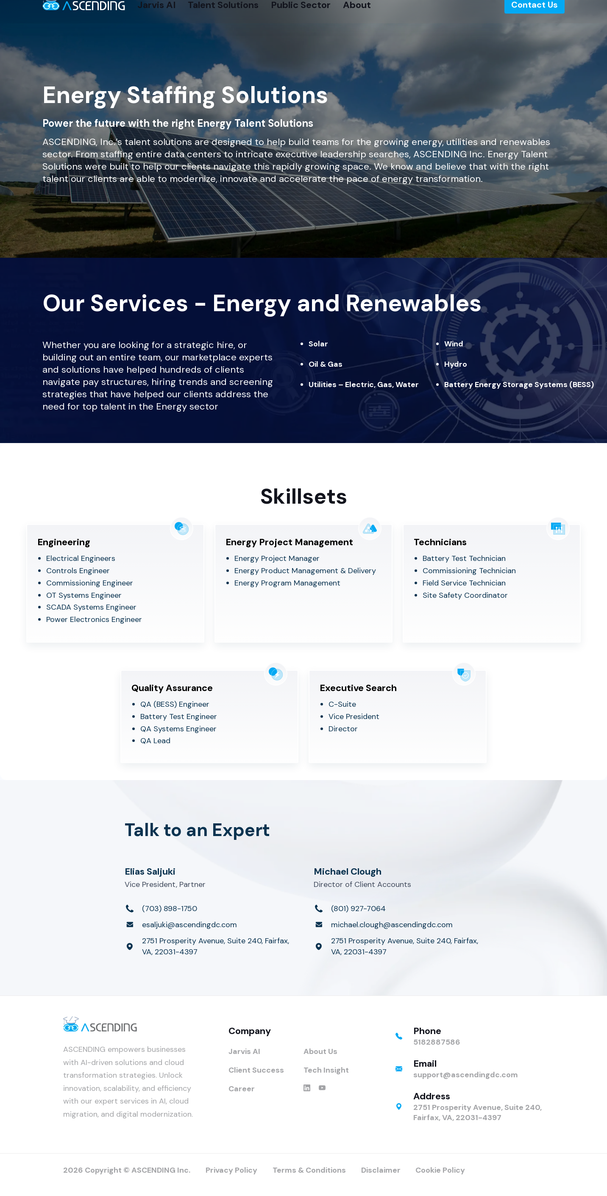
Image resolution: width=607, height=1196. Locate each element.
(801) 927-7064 (358, 908)
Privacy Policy (231, 1170)
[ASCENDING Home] (83, 15)
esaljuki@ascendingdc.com (189, 925)
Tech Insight (326, 1070)
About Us (320, 1051)
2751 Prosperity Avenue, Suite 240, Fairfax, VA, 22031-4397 (215, 946)
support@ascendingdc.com (465, 1075)
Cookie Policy (440, 1170)
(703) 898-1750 (169, 908)
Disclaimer (381, 1170)
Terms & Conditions (309, 1170)
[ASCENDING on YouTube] (322, 1089)
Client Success (256, 1070)
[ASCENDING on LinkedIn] (307, 1089)
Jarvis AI (244, 1051)
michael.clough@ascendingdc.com (392, 925)
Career (241, 1089)
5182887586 (436, 1042)
